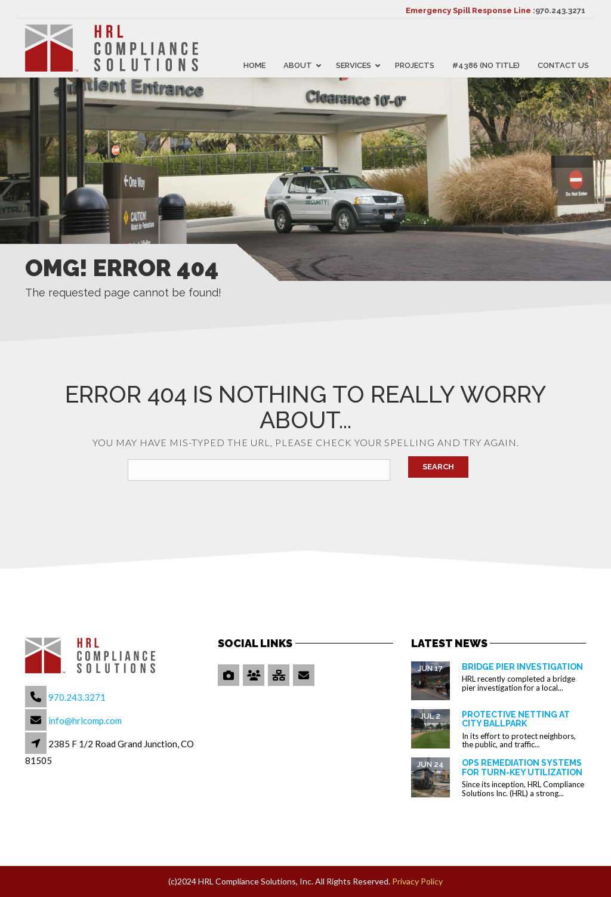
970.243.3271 (560, 10)
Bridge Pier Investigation (522, 667)
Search (438, 466)
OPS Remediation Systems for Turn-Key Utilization (522, 767)
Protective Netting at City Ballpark (516, 719)
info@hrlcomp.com (85, 720)
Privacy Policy (417, 881)
